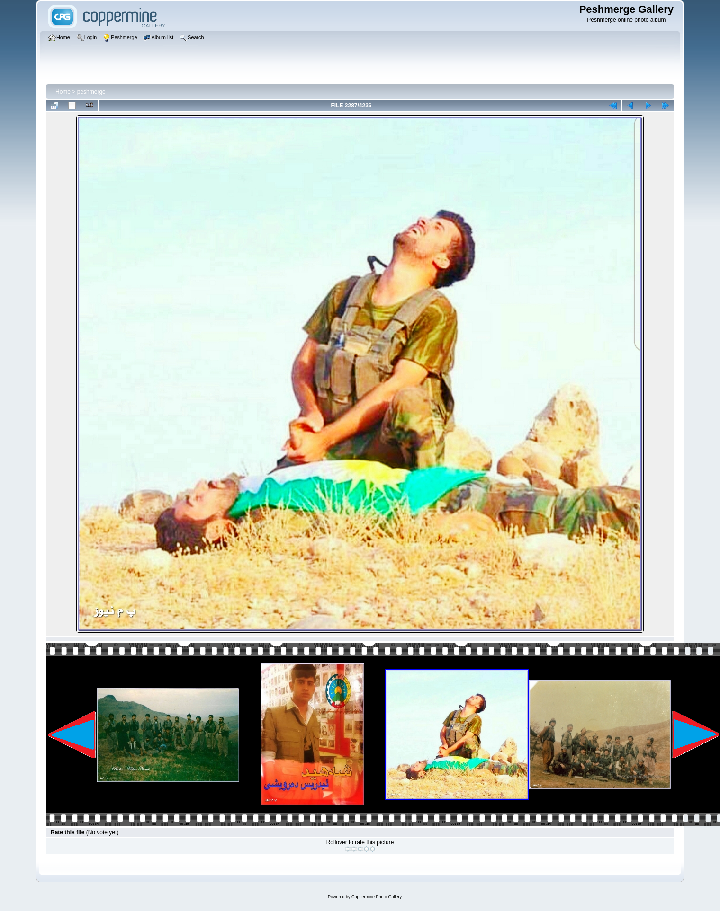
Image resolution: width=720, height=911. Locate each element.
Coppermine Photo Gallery (376, 896)
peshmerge (91, 91)
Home (63, 91)
